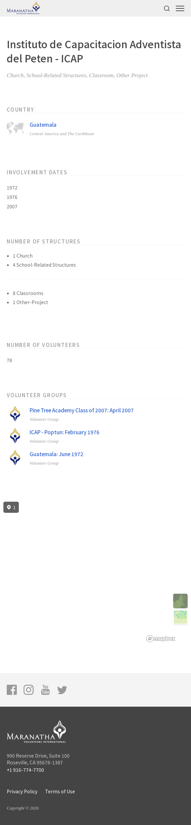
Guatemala (43, 124)
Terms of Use (60, 791)
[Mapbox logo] (161, 639)
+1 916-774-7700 (25, 769)
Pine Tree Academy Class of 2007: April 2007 (82, 410)
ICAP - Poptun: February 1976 (65, 432)
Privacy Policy (22, 791)
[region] (95, 572)
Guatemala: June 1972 (56, 454)
